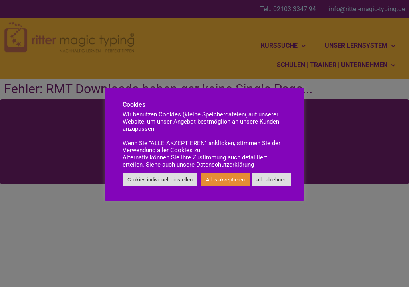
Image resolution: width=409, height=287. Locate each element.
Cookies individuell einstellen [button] (160, 180)
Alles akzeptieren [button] (225, 180)
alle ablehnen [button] (271, 180)
